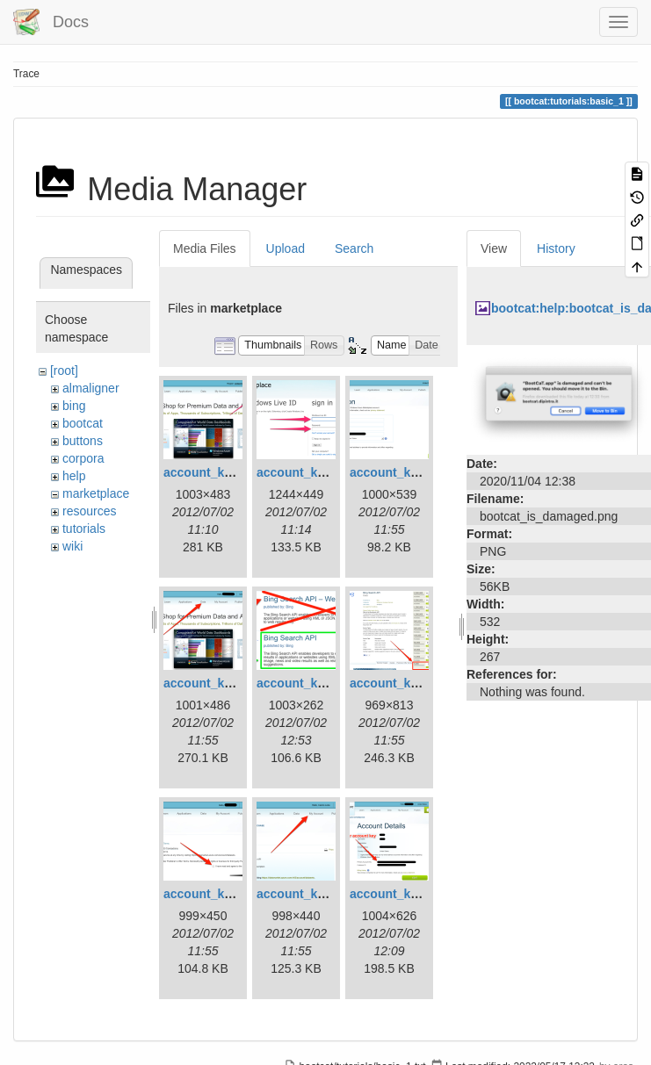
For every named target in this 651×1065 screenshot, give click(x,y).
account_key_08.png (317, 894)
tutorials (83, 529)
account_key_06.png (410, 683)
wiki (72, 546)
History (556, 248)
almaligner (90, 388)
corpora (83, 458)
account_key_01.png (224, 472)
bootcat (82, 423)
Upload (285, 248)
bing (73, 406)
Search (354, 248)
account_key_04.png (224, 683)
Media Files (204, 248)
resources (89, 511)
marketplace (95, 493)
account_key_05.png (317, 683)
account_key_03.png (410, 472)
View (494, 248)
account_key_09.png (410, 894)
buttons (82, 441)
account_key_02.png (317, 472)
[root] (64, 370)
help (73, 476)
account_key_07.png (224, 894)
